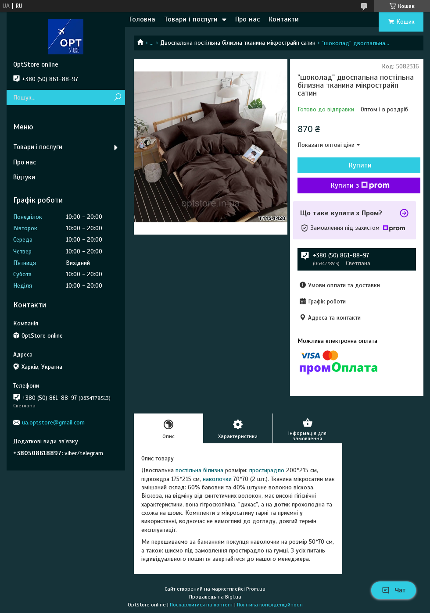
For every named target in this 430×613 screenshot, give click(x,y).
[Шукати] (117, 97)
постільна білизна (199, 470)
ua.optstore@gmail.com (53, 422)
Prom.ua (255, 589)
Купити (360, 165)
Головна (142, 19)
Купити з (360, 185)
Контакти (284, 19)
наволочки (217, 479)
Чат (393, 590)
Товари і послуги (191, 19)
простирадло (266, 470)
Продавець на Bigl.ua (215, 597)
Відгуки (24, 177)
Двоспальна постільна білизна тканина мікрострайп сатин (237, 42)
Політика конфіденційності (270, 605)
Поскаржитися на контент (201, 605)
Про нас (247, 19)
